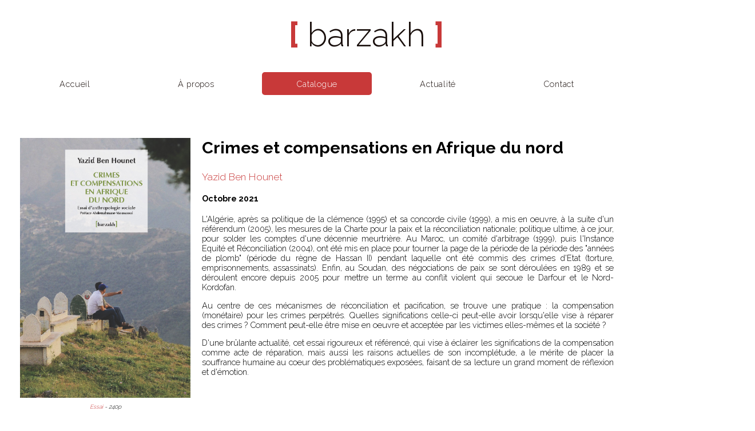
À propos (196, 84)
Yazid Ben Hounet (242, 177)
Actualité (438, 84)
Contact (558, 84)
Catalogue (316, 84)
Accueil (74, 84)
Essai (96, 407)
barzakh (366, 34)
